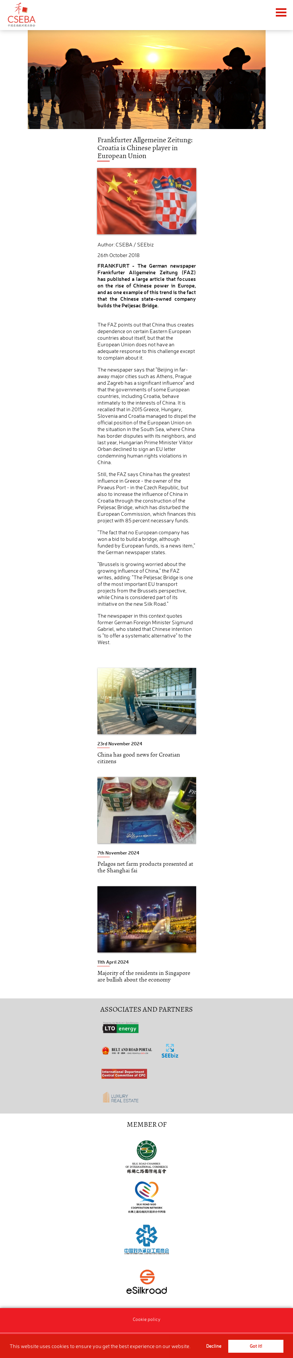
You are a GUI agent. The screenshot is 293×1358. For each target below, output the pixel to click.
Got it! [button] (256, 1346)
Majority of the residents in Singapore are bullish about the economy (143, 976)
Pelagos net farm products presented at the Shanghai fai (145, 867)
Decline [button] (213, 1346)
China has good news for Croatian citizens (138, 758)
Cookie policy (147, 1319)
